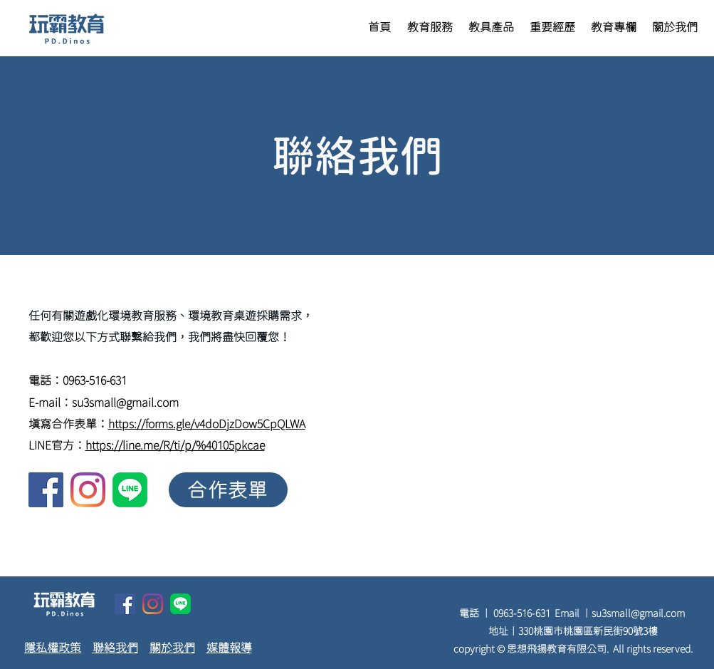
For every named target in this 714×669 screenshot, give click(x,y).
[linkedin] (129, 489)
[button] (430, 27)
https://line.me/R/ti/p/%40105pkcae (175, 445)
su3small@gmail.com (125, 402)
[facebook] (45, 489)
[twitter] (87, 489)
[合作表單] (228, 489)
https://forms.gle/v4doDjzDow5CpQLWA (206, 424)
